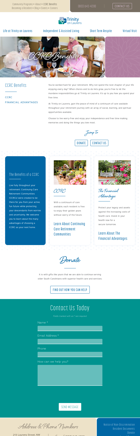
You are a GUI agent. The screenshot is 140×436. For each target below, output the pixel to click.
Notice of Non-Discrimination (119, 424)
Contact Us (122, 6)
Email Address (48, 335)
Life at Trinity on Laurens (18, 31)
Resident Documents (124, 428)
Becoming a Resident (22, 8)
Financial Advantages (21, 102)
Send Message (70, 407)
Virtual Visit (130, 31)
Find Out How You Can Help (70, 290)
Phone (42, 348)
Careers (54, 8)
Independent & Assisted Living (61, 31)
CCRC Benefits (50, 4)
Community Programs (23, 4)
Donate (131, 432)
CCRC (8, 97)
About (38, 4)
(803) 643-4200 (87, 6)
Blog (37, 8)
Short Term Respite (101, 31)
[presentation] (70, 394)
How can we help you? (53, 361)
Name (43, 322)
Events (44, 8)
